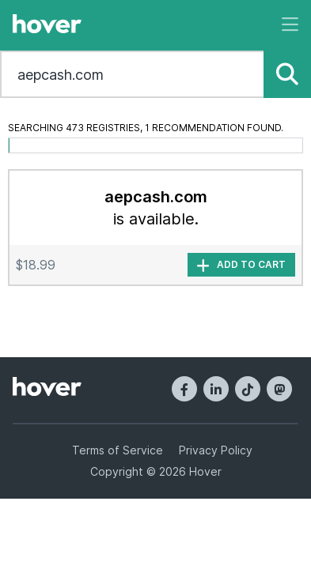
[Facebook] (184, 388)
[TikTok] (247, 388)
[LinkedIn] (216, 388)
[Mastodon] (279, 388)
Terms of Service (117, 450)
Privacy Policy (215, 450)
